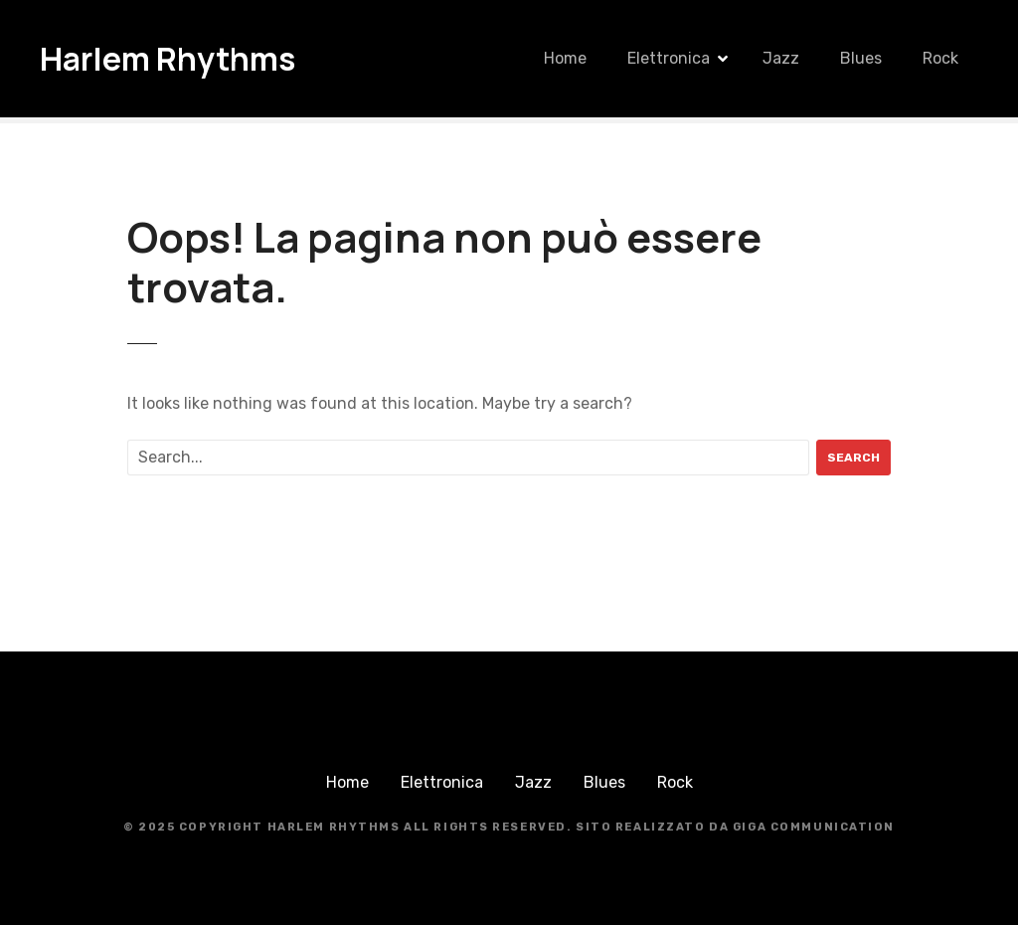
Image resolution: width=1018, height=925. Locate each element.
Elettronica (668, 58)
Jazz (781, 58)
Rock (940, 58)
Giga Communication (814, 827)
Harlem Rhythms (167, 59)
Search (853, 457)
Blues (861, 58)
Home (565, 58)
